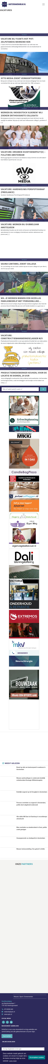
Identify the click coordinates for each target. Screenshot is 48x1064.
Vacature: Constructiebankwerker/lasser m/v (22, 337)
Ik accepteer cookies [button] (37, 1057)
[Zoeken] (43, 389)
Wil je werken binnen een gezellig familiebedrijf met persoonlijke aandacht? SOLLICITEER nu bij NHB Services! (21, 300)
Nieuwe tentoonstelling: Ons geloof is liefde (30, 849)
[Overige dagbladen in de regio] (23, 1048)
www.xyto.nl (8, 1014)
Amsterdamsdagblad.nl (17, 4)
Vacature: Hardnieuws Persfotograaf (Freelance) (23, 191)
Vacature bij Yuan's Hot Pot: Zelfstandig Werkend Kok (17, 40)
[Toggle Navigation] (43, 4)
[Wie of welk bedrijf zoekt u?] (20, 389)
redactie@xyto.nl (9, 1012)
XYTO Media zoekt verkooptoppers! (21, 78)
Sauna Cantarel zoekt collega (18, 263)
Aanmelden (7, 1036)
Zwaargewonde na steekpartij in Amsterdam (30, 838)
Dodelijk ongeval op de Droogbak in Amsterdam (31, 792)
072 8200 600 (8, 1009)
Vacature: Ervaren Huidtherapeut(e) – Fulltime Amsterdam (23, 153)
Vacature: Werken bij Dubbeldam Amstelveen (20, 226)
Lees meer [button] (13, 1061)
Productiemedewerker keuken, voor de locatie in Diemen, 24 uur (24, 374)
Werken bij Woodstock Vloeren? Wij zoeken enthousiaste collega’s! (22, 114)
